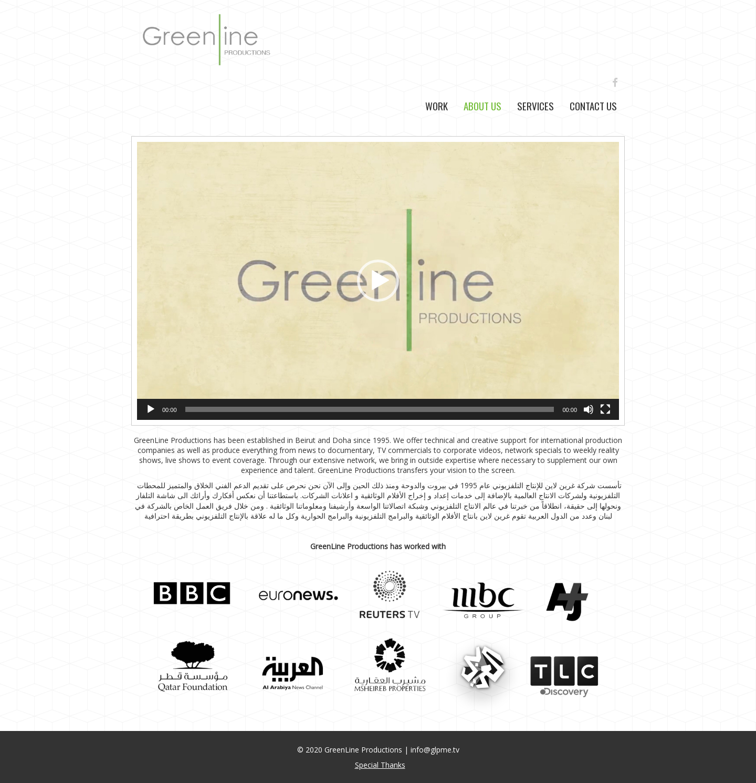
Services (535, 105)
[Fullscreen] (605, 409)
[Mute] (588, 409)
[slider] (369, 409)
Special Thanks (380, 765)
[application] (378, 281)
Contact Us (593, 105)
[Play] (150, 409)
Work (436, 105)
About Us (482, 105)
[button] (378, 281)
